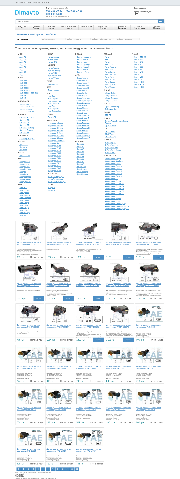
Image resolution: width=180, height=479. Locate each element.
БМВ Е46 (23, 86)
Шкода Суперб (111, 101)
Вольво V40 (138, 72)
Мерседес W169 (54, 148)
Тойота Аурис (110, 143)
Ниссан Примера (83, 64)
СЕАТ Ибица (110, 132)
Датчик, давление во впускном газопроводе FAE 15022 (58, 409)
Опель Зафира (82, 133)
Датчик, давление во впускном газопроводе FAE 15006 (58, 367)
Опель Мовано (82, 111)
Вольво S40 (138, 62)
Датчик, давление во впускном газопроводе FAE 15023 (118, 409)
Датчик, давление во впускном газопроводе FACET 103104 (58, 326)
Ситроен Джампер (27, 128)
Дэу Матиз (24, 147)
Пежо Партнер (82, 174)
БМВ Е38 (23, 80)
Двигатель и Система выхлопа (68, 27)
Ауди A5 (23, 62)
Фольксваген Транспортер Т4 (117, 206)
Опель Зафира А (83, 136)
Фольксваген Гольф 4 (113, 169)
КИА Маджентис (54, 101)
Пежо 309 (80, 154)
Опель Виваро (82, 131)
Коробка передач (86, 26)
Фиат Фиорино (25, 198)
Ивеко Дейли (53, 84)
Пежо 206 (80, 144)
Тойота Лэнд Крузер (113, 150)
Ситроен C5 (24, 125)
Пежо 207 (80, 147)
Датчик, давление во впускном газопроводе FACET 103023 (29, 285)
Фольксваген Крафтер (114, 161)
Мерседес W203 (54, 156)
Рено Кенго (109, 69)
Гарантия (36, 2)
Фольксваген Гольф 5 (113, 171)
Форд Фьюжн (25, 167)
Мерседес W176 (54, 151)
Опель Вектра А (83, 123)
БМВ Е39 (23, 83)
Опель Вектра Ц (83, 128)
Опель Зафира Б (83, 138)
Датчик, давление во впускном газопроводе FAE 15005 (148, 326)
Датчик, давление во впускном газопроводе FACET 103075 (118, 326)
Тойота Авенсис (111, 145)
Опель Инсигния (83, 103)
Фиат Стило (24, 210)
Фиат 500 (23, 188)
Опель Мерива (82, 108)
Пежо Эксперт (82, 172)
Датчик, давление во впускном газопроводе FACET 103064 (88, 285)
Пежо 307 (80, 149)
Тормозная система (51, 27)
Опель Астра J (82, 91)
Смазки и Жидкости (156, 27)
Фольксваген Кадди (113, 159)
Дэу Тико (23, 150)
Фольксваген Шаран (113, 199)
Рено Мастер (110, 74)
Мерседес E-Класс (55, 131)
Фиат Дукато (25, 195)
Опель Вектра (82, 121)
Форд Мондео (25, 177)
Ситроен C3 (24, 120)
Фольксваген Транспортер (115, 204)
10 (67, 469)
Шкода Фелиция (111, 96)
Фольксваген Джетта (113, 176)
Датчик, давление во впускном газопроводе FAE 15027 (88, 450)
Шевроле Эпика (26, 109)
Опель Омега (81, 113)
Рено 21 (108, 59)
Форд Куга (24, 174)
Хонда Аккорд (53, 57)
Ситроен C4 (24, 123)
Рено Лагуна (110, 72)
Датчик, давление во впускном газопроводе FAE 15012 (148, 367)
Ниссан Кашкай (82, 67)
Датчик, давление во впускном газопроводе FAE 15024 (29, 450)
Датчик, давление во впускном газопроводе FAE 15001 (29, 409)
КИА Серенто (53, 109)
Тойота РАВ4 (110, 153)
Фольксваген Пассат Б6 (114, 191)
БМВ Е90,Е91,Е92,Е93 (29, 93)
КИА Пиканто (53, 104)
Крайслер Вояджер (27, 139)
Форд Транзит (25, 182)
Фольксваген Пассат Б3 (114, 184)
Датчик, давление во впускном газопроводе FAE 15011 (29, 367)
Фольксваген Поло (112, 196)
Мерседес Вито (54, 143)
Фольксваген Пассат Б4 (114, 186)
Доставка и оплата (23, 2)
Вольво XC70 (139, 85)
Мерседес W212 (54, 166)
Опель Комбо (81, 93)
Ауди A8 (23, 67)
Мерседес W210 (54, 161)
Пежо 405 (80, 157)
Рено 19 (108, 57)
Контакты (45, 2)
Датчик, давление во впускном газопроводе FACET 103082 (148, 285)
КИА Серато (53, 99)
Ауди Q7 (23, 74)
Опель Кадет (81, 106)
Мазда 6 (51, 190)
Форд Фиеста (25, 162)
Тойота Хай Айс (111, 148)
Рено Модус (110, 79)
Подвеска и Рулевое (36, 27)
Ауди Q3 (23, 69)
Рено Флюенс (110, 67)
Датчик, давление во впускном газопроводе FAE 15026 (58, 450)
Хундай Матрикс (54, 75)
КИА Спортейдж (54, 111)
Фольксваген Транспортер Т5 (117, 209)
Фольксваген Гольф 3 (113, 166)
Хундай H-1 (52, 73)
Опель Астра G (82, 86)
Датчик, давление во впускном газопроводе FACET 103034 (148, 243)
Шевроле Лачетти (27, 112)
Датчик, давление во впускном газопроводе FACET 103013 (88, 243)
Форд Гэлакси (25, 169)
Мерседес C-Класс (55, 128)
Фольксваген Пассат (113, 181)
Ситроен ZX (24, 133)
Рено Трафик (110, 85)
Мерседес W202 (54, 153)
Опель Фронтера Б (84, 101)
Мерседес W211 (54, 163)
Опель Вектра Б (83, 126)
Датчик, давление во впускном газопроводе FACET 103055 (58, 285)
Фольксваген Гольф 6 (113, 174)
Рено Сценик (110, 82)
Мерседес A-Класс (55, 123)
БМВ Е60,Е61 (25, 88)
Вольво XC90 (139, 87)
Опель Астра (81, 80)
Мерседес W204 (54, 158)
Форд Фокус (24, 164)
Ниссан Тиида (82, 69)
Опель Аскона (82, 78)
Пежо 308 (80, 152)
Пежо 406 (80, 159)
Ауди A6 (23, 64)
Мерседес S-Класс (55, 138)
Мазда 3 (51, 188)
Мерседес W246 (54, 171)
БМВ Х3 (23, 96)
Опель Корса (81, 96)
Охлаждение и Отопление (103, 27)
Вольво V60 (138, 77)
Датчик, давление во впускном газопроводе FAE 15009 (88, 367)
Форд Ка (23, 172)
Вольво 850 (138, 59)
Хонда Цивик (53, 59)
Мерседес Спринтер (56, 141)
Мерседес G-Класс (55, 133)
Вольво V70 (138, 79)
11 (72, 469)
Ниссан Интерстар (84, 57)
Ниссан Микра (82, 59)
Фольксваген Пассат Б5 (114, 189)
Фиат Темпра (25, 213)
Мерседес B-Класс (55, 126)
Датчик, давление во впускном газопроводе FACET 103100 (29, 326)
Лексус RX (52, 117)
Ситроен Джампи (26, 130)
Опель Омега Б (82, 118)
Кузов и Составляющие (139, 27)
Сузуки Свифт (110, 126)
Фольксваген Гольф (113, 164)
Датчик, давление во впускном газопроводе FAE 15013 (118, 367)
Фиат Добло (24, 193)
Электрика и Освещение (122, 27)
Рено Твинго (110, 87)
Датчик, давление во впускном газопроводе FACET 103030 (118, 243)
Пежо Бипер (81, 167)
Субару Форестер (112, 107)
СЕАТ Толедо (110, 137)
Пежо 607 (80, 164)
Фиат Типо (24, 215)
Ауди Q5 (23, 72)
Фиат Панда (24, 203)
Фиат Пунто (24, 205)
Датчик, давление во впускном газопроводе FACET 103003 (29, 243)
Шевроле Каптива (27, 107)
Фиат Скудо (24, 208)
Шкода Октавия (111, 98)
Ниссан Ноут (81, 62)
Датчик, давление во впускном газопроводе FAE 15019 (88, 409)
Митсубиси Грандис (56, 177)
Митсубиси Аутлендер (57, 182)
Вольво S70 (138, 67)
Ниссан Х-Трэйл (83, 72)
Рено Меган (109, 77)
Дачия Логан (25, 156)
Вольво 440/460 (140, 57)
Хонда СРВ (52, 62)
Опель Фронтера (83, 98)
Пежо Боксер (81, 169)
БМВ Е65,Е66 (25, 91)
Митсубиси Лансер (55, 179)
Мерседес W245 (54, 168)
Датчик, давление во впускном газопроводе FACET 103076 (118, 285)
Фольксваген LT (111, 179)
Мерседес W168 (54, 146)
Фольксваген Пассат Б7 (114, 194)
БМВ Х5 (23, 98)
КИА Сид (51, 96)
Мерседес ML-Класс (56, 136)
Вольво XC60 (139, 82)
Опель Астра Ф (82, 83)
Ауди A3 (23, 57)
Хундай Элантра (54, 70)
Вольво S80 (138, 69)
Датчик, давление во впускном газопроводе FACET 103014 (58, 243)
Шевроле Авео (25, 104)
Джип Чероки (53, 90)
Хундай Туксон (54, 78)
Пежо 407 (80, 162)
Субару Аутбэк (111, 109)
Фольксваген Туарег (113, 201)
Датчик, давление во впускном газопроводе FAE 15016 (148, 409)
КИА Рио (51, 106)
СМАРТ (108, 115)
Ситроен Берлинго (27, 118)
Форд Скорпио (25, 179)
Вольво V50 (138, 74)
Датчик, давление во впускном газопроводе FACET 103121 (88, 326)
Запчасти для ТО (21, 27)
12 (77, 469)
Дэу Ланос (24, 145)
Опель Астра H (82, 88)
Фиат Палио (24, 200)
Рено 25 (108, 62)
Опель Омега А (82, 116)
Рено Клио (109, 64)
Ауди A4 (23, 59)
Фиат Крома (24, 190)
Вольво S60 (138, 64)
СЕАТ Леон (109, 134)
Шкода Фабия (110, 93)
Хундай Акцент (54, 68)
